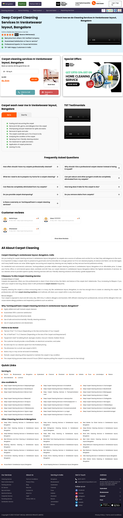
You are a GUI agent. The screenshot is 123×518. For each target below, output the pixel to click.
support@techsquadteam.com (82, 4)
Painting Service (6, 485)
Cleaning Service (7, 479)
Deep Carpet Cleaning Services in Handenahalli (18, 414)
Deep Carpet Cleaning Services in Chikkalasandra (19, 408)
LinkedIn (79, 502)
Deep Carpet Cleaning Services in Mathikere (17, 405)
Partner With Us (35, 4)
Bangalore (29, 374)
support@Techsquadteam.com (87, 482)
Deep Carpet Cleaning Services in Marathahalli (97, 389)
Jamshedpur (100, 374)
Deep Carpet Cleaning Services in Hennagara (96, 402)
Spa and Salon (52, 10)
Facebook (79, 490)
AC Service (5, 487)
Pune (89, 374)
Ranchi (6, 374)
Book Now (51, 84)
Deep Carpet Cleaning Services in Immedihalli (57, 385)
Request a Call (48, 93)
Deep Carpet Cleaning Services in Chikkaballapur (98, 405)
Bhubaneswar (17, 374)
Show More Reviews (61, 239)
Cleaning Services (9, 10)
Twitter (79, 505)
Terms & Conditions (32, 479)
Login (27, 496)
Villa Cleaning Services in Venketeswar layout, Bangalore (100, 456)
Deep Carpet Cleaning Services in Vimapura (17, 402)
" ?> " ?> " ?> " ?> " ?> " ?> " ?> (20, 71)
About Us (29, 493)
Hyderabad (40, 374)
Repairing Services (67, 10)
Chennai (51, 374)
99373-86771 (81, 479)
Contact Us (29, 490)
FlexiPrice (22, 4)
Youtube (79, 493)
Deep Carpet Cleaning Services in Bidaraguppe (97, 392)
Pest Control (39, 10)
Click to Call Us (25, 93)
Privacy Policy (30, 482)
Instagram (80, 496)
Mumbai (71, 374)
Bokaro (111, 374)
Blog (27, 485)
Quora (78, 499)
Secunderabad (8, 377)
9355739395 (100, 3)
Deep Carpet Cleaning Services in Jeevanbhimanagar (99, 411)
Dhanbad (61, 374)
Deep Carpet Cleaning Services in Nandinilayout (18, 389)
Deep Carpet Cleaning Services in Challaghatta (97, 398)
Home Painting (25, 10)
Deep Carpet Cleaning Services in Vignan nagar (18, 411)
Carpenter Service (7, 496)
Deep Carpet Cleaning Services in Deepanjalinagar (19, 385)
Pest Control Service (7, 482)
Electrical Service (7, 493)
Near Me (28, 487)
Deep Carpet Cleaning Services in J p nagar (56, 411)
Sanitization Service (7, 501)
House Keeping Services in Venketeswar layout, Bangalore (60, 464)
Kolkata (81, 374)
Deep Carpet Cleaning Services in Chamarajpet (97, 385)
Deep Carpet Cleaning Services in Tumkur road (57, 414)
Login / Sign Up (115, 4)
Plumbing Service (7, 499)
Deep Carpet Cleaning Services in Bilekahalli (17, 398)
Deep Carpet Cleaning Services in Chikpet (95, 395)
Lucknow (20, 377)
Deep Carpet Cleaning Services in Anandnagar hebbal (99, 408)
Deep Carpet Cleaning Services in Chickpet (56, 405)
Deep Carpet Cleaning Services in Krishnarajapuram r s (60, 402)
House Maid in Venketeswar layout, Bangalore (17, 464)
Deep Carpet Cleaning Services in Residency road (58, 389)
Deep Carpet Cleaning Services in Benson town (18, 392)
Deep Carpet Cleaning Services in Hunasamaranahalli (59, 408)
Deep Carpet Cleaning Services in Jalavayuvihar (57, 398)
